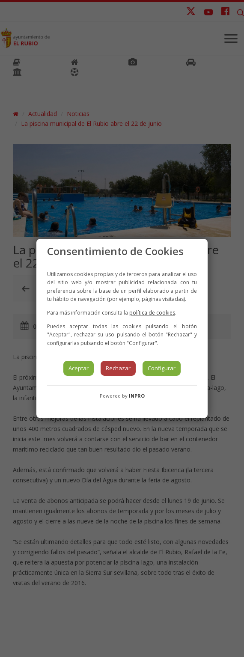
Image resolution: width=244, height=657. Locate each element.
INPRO (137, 395)
